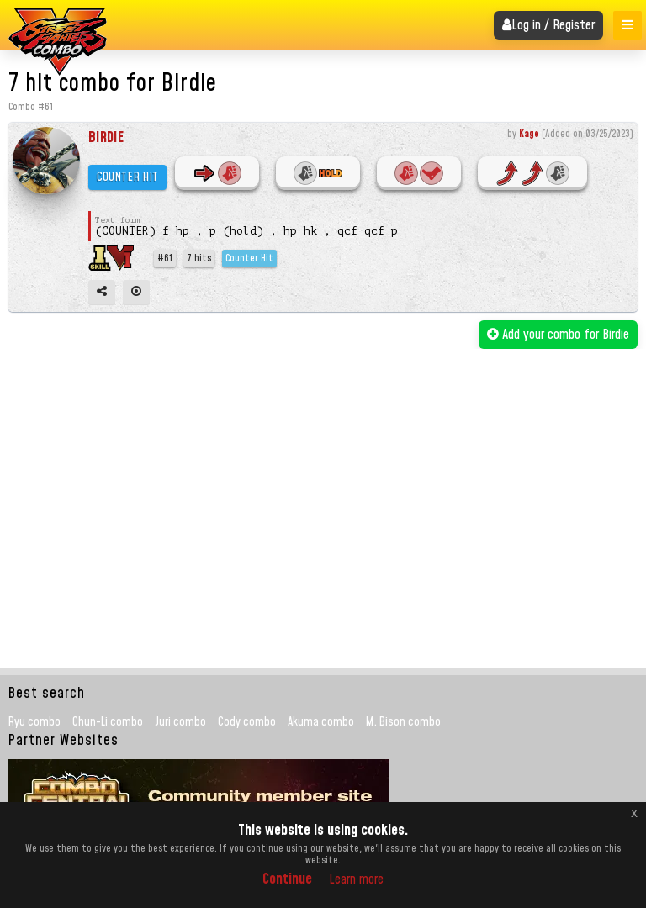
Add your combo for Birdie (558, 334)
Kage (529, 134)
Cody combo (247, 722)
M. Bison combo (403, 722)
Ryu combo (34, 722)
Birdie (106, 137)
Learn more (356, 879)
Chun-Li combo (107, 722)
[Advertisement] (325, 475)
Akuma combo (321, 722)
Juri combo (180, 722)
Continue (287, 879)
